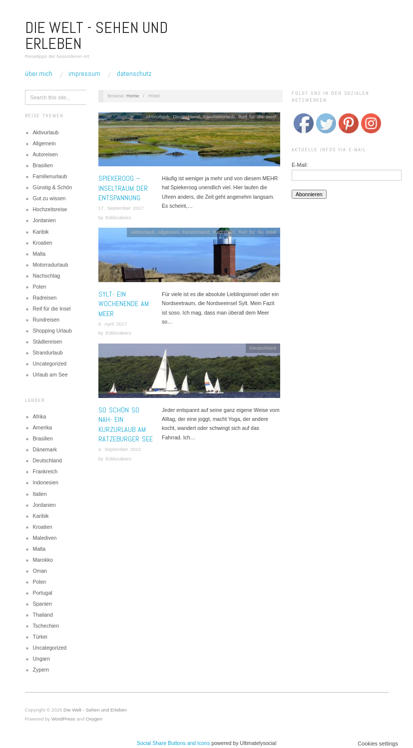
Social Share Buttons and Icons (173, 743)
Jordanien (44, 220)
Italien (40, 494)
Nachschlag (46, 276)
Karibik (41, 232)
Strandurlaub (48, 353)
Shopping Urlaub (52, 331)
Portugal (42, 593)
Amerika (42, 427)
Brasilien (43, 165)
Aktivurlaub (46, 132)
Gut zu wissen (49, 198)
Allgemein (44, 143)
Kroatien (42, 243)
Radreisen (45, 298)
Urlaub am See (50, 374)
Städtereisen (47, 342)
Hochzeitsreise (50, 209)
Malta (39, 254)
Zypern (41, 670)
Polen (39, 287)
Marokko (43, 560)
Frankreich (45, 471)
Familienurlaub (50, 176)
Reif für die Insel (52, 309)
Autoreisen (45, 154)
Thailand (43, 615)
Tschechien (46, 626)
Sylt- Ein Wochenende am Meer (123, 304)
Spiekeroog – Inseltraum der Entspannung (123, 188)
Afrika (39, 416)
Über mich (38, 73)
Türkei (40, 637)
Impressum (84, 73)
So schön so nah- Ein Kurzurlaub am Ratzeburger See (125, 424)
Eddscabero (118, 217)
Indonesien (45, 482)
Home (132, 95)
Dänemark (45, 449)
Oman (40, 571)
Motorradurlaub (50, 265)
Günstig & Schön (52, 187)
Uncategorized (50, 364)
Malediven (45, 538)
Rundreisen (46, 320)
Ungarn (41, 659)
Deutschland (47, 460)
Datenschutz (134, 73)
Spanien (42, 604)
